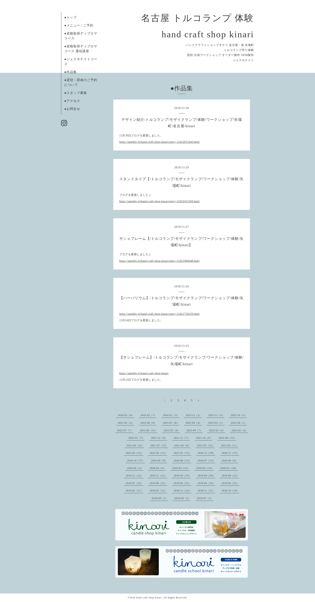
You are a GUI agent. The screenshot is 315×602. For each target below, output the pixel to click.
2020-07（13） (206, 460)
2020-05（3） (135, 468)
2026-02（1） (148, 415)
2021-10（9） (204, 437)
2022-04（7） (194, 430)
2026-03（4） (126, 415)
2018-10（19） (230, 490)
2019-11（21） (158, 475)
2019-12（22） (134, 475)
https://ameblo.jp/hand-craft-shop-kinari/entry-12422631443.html (159, 141)
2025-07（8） (171, 422)
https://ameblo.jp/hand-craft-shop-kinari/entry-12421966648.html (159, 260)
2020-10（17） (136, 460)
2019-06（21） (158, 483)
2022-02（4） (240, 430)
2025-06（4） (194, 422)
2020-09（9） (159, 460)
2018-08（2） (182, 498)
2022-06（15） (148, 430)
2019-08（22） (230, 475)
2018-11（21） (206, 490)
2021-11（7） (182, 437)
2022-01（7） (137, 437)
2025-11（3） (216, 415)
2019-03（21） (230, 483)
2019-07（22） (134, 483)
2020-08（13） (182, 460)
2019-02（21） (134, 490)
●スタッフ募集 (75, 93)
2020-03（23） (181, 468)
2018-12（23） (182, 490)
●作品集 (70, 72)
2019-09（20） (206, 475)
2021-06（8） (182, 445)
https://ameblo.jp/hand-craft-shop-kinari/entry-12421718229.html (159, 313)
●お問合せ (72, 109)
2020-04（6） (158, 468)
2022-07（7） (125, 430)
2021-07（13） (159, 445)
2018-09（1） (160, 498)
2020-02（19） (205, 468)
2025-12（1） (194, 415)
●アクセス (72, 101)
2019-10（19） (182, 475)
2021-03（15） (134, 453)
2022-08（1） (239, 422)
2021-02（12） (158, 453)
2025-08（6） (148, 422)
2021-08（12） (135, 445)
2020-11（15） (230, 453)
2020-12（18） (206, 453)
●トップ (70, 17)
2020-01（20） (229, 468)
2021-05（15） (206, 445)
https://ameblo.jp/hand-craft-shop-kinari (143, 373)
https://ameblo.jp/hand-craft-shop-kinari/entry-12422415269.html (159, 201)
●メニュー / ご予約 (78, 25)
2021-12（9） (159, 437)
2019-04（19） (206, 483)
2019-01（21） (158, 490)
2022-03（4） (217, 430)
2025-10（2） (239, 415)
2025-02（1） (216, 422)
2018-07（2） (205, 498)
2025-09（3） (126, 422)
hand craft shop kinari (149, 597)
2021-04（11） (229, 445)
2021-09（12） (227, 437)
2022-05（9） (172, 430)
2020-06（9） (230, 460)
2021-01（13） (182, 453)
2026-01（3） (171, 415)
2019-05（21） (182, 483)
